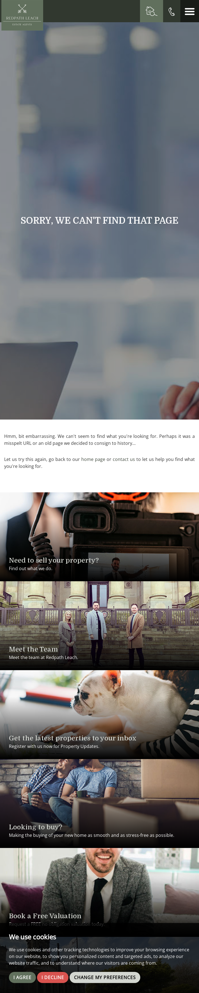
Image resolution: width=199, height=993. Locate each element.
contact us (124, 459)
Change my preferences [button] (105, 977)
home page (93, 459)
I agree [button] (22, 977)
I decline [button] (52, 977)
